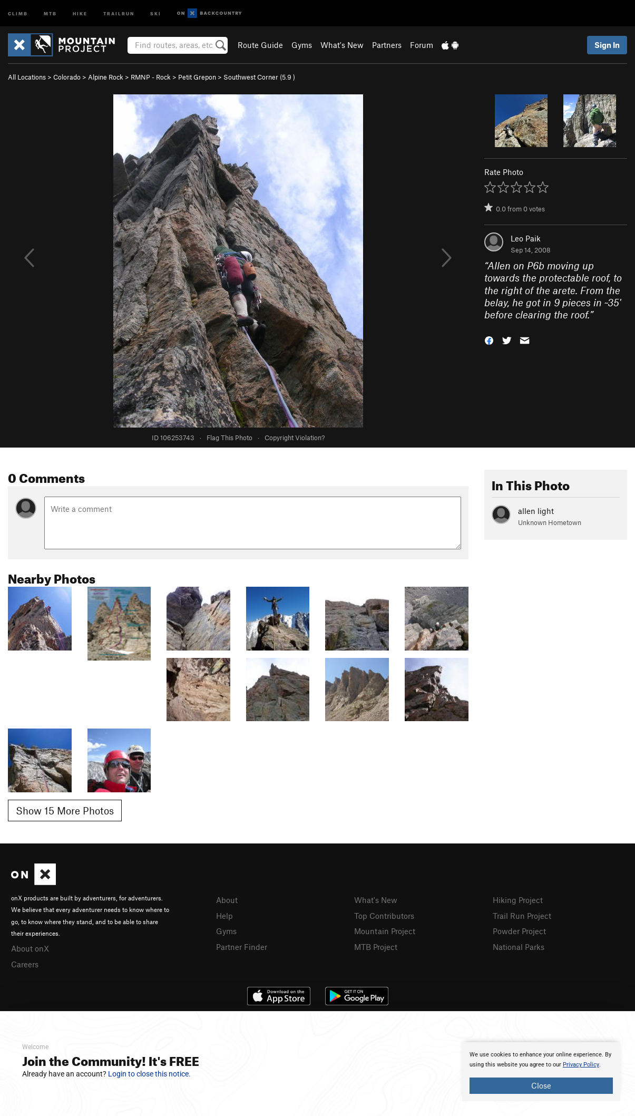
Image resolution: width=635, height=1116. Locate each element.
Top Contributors (384, 915)
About (227, 900)
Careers (24, 964)
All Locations (27, 77)
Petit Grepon (197, 77)
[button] (489, 340)
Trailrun (118, 12)
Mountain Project (384, 931)
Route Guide (260, 45)
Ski (155, 12)
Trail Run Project (522, 915)
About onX (30, 948)
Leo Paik (526, 238)
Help (224, 915)
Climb (18, 12)
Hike (80, 12)
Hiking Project (518, 900)
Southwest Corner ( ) (259, 77)
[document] (541, 1072)
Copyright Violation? (295, 437)
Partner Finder (241, 947)
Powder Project (519, 931)
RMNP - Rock (151, 77)
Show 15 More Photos (65, 810)
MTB (50, 12)
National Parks (518, 947)
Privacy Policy (581, 1064)
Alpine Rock (105, 77)
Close (541, 1085)
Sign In (607, 45)
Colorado (67, 77)
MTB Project (375, 947)
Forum (421, 45)
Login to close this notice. (149, 1074)
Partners (387, 45)
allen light (536, 511)
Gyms (301, 45)
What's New (342, 45)
